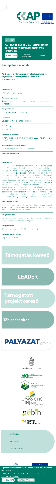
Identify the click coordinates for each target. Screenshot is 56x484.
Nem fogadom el (26, 480)
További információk (10, 476)
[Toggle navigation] (3, 7)
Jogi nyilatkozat (16, 449)
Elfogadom (8, 480)
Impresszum (14, 434)
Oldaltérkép (15, 441)
